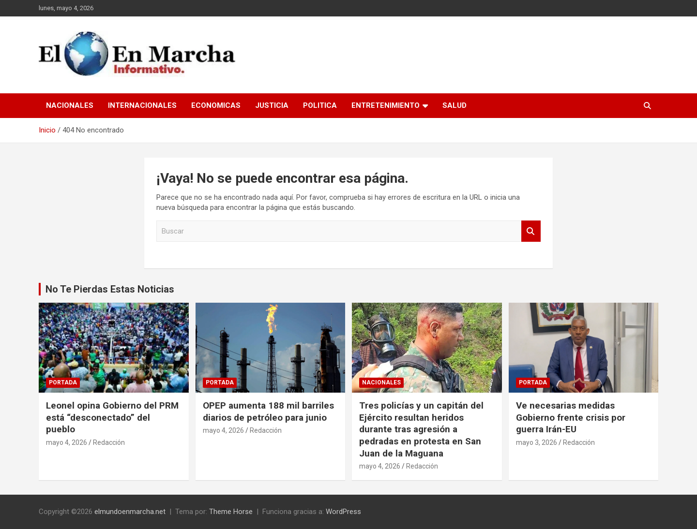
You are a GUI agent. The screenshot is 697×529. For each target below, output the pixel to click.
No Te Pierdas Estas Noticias (109, 289)
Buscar (531, 231)
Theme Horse (231, 511)
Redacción (109, 442)
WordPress (343, 511)
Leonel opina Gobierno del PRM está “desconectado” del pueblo (112, 417)
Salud (454, 105)
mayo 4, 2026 (66, 442)
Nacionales (69, 105)
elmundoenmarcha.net (130, 511)
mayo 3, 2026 (536, 442)
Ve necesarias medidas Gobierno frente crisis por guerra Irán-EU (570, 417)
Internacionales (142, 105)
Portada (63, 382)
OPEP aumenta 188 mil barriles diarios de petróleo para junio (268, 411)
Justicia (271, 105)
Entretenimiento (385, 105)
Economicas (216, 105)
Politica (320, 105)
